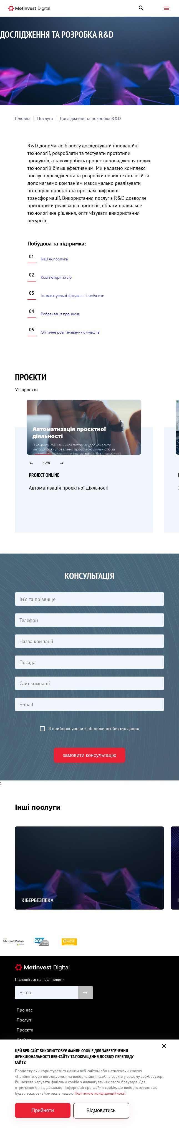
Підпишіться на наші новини (40, 979)
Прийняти (42, 1110)
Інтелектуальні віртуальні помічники (72, 295)
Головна (23, 118)
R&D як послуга (54, 259)
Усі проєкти (26, 389)
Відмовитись (100, 1110)
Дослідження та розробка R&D (90, 118)
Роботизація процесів (60, 314)
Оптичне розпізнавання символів (70, 332)
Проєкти (25, 1030)
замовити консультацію (90, 755)
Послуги (45, 118)
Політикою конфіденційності (100, 1093)
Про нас (24, 1010)
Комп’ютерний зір (56, 277)
